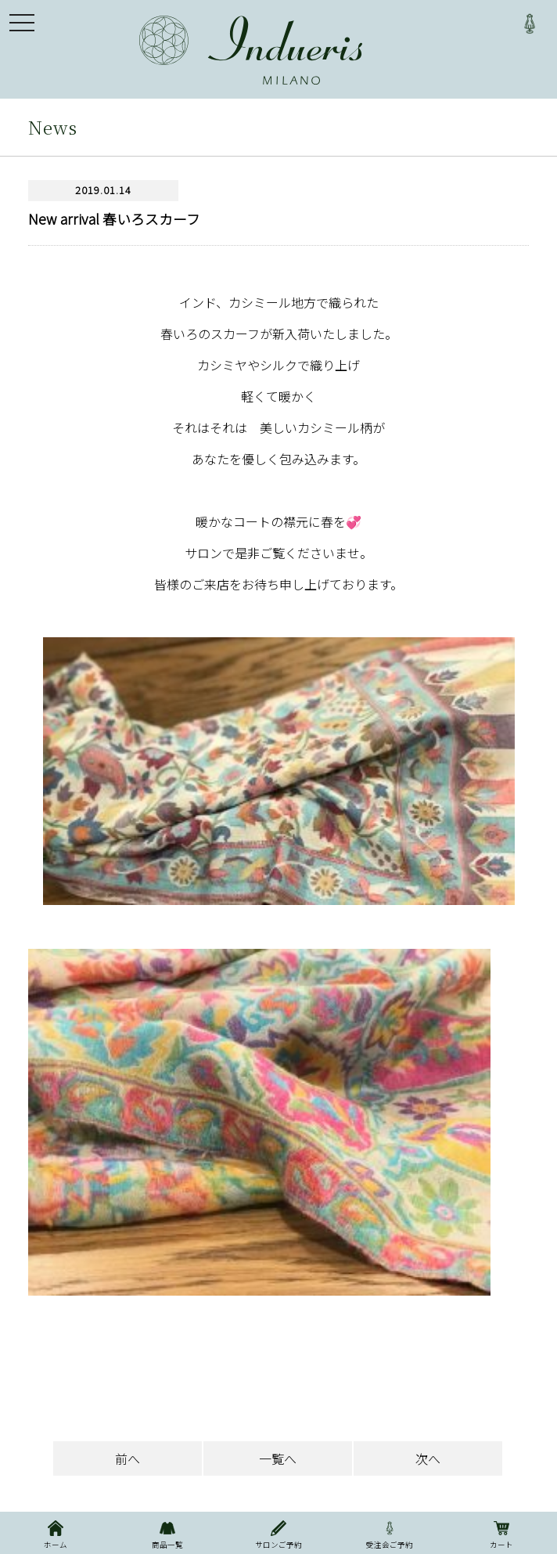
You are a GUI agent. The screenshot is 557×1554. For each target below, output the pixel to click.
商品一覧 (166, 1533)
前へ (127, 1458)
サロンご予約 (278, 1533)
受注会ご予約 (389, 1533)
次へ (427, 1458)
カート (501, 1533)
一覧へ (277, 1458)
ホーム (55, 1533)
